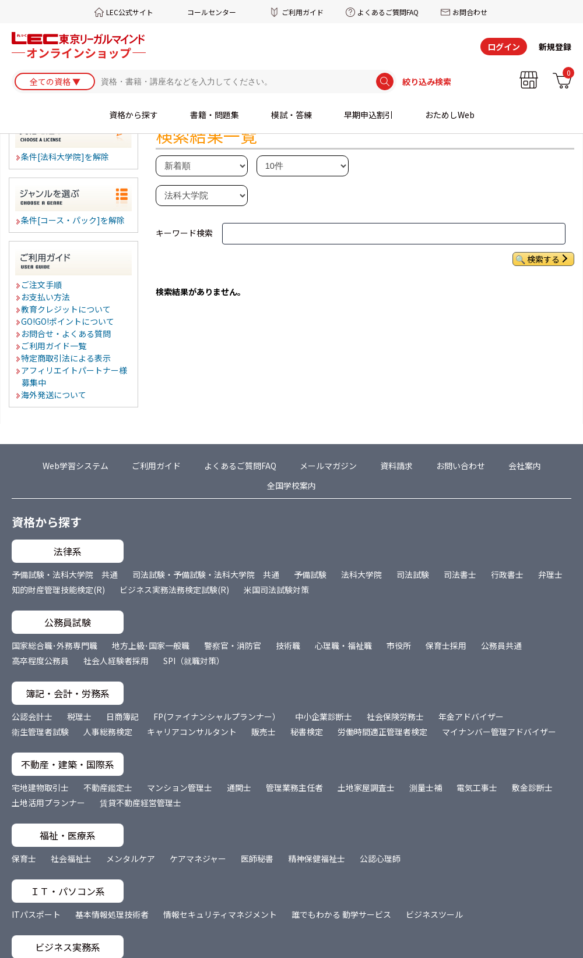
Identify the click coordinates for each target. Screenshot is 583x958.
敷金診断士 (532, 787)
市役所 (399, 645)
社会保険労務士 (395, 716)
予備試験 (310, 574)
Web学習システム (75, 465)
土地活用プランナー (48, 802)
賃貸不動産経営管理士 (140, 802)
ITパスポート (36, 914)
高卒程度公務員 (40, 660)
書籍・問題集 (214, 114)
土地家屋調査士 (366, 787)
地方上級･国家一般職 (150, 645)
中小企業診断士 (323, 716)
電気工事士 (476, 787)
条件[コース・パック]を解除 (73, 220)
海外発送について (54, 394)
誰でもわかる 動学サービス (341, 914)
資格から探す (133, 114)
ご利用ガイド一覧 (54, 346)
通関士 (239, 787)
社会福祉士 (71, 858)
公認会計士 (32, 716)
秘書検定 (306, 731)
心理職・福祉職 (343, 645)
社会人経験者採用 (116, 660)
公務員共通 (501, 645)
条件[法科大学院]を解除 (66, 156)
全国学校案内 (291, 485)
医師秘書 (257, 858)
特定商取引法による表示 (66, 358)
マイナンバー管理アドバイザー (499, 731)
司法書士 (460, 574)
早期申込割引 (368, 114)
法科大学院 (361, 574)
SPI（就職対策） (193, 660)
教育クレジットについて (66, 309)
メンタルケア (130, 858)
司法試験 (412, 574)
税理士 (79, 716)
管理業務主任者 (294, 787)
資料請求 (396, 465)
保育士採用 (446, 645)
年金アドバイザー (471, 716)
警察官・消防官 (232, 645)
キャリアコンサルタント (192, 731)
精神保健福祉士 (316, 858)
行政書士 (507, 574)
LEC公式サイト (129, 12)
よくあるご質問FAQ (388, 12)
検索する (543, 259)
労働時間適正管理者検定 (382, 731)
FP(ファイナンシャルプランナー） (216, 716)
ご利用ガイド (303, 12)
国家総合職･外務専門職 (54, 645)
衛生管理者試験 (40, 731)
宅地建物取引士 (40, 787)
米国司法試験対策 (276, 589)
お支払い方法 (46, 297)
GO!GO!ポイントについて (68, 321)
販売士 (263, 731)
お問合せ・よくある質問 (66, 333)
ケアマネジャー (198, 858)
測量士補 (425, 787)
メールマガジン (328, 465)
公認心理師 (380, 858)
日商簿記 (122, 716)
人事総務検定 (107, 731)
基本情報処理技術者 (112, 914)
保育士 (24, 858)
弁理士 (550, 574)
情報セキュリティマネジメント (220, 914)
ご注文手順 (42, 284)
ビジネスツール (434, 914)
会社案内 (524, 465)
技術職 (288, 645)
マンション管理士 (179, 787)
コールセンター (211, 12)
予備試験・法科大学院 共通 (65, 574)
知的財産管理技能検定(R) (58, 589)
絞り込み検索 (426, 81)
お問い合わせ (460, 465)
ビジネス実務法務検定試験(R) (174, 589)
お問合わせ (469, 12)
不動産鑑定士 (107, 787)
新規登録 (555, 46)
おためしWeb (450, 114)
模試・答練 (291, 114)
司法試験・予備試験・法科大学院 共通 (205, 574)
